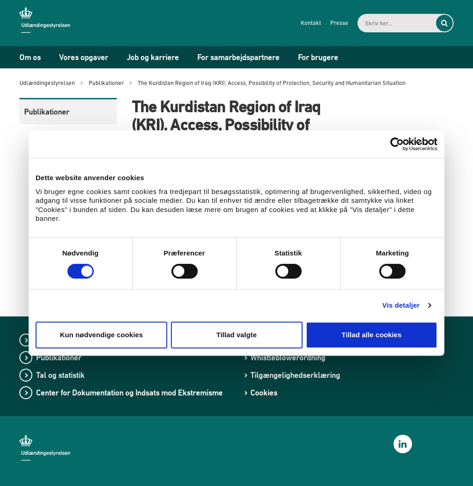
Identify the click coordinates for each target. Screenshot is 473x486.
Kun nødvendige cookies (101, 335)
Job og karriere (153, 57)
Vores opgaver (83, 57)
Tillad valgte (236, 335)
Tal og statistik (60, 375)
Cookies (263, 392)
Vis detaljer (401, 305)
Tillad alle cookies (371, 335)
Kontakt (311, 22)
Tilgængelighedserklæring (295, 375)
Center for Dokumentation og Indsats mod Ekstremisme (129, 392)
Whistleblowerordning (287, 357)
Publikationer (46, 111)
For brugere (318, 57)
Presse (339, 22)
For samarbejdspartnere (238, 57)
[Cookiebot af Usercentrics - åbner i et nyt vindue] (397, 144)
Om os (30, 57)
